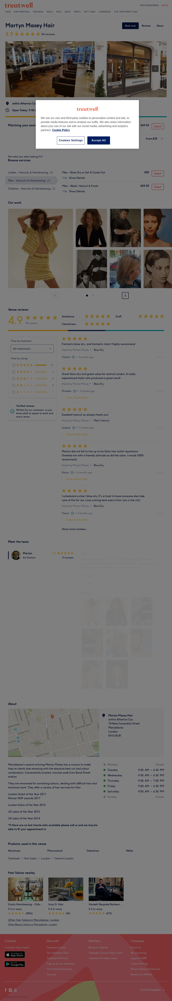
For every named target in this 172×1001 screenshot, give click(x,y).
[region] (87, 124)
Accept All (99, 140)
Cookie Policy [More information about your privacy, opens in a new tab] (61, 130)
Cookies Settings (71, 140)
